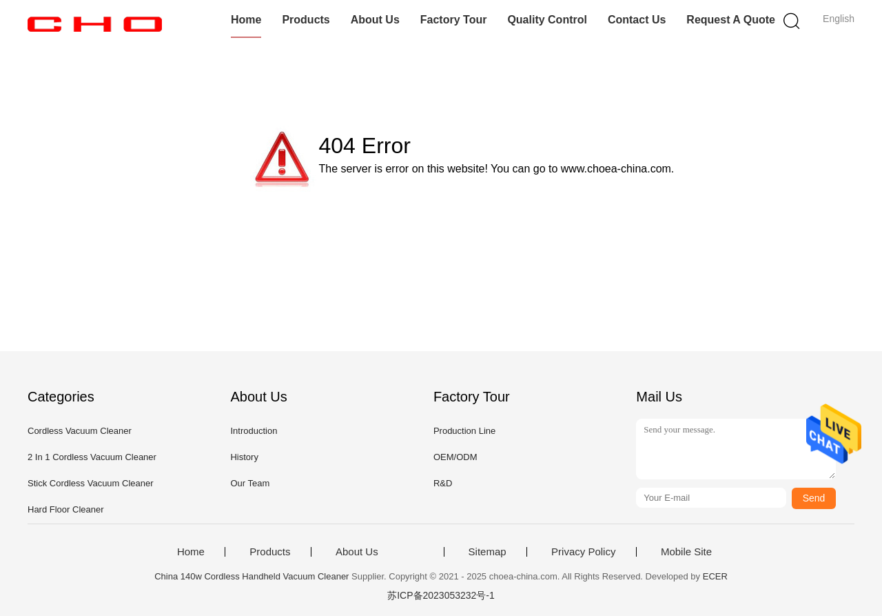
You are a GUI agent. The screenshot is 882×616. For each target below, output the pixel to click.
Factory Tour (453, 20)
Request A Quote (730, 20)
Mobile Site (686, 552)
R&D (442, 483)
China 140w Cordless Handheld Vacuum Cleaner (251, 576)
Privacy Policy (583, 552)
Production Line (464, 431)
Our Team (249, 483)
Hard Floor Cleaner (66, 509)
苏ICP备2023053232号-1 (441, 595)
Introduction (253, 431)
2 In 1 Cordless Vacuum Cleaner (92, 457)
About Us (375, 20)
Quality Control (547, 20)
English (838, 18)
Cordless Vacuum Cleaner (80, 431)
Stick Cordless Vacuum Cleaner (91, 483)
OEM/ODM (455, 457)
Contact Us (637, 20)
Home (246, 20)
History (244, 457)
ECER (715, 576)
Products (305, 20)
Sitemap (487, 552)
